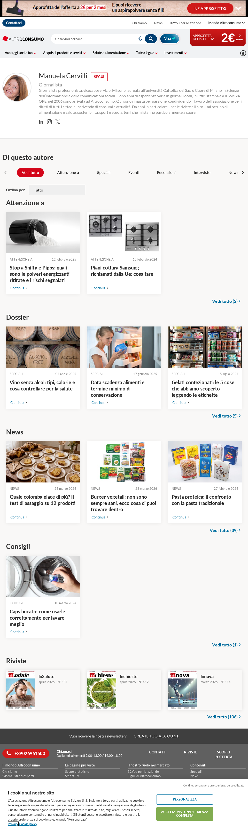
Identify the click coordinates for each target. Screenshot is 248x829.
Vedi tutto (30, 172)
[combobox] (104, 39)
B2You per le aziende (185, 23)
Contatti (158, 752)
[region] (124, 804)
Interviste (202, 172)
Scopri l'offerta (224, 754)
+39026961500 (26, 753)
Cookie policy (28, 824)
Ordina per (15, 189)
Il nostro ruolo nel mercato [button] (149, 765)
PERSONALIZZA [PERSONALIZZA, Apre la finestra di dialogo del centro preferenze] (185, 799)
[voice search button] (138, 38)
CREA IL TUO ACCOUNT (156, 736)
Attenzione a (68, 172)
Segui (99, 77)
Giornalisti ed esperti (18, 776)
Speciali (103, 172)
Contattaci (14, 23)
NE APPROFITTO (210, 8)
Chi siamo (139, 23)
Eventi (133, 172)
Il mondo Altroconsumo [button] (21, 765)
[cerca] (88, 38)
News (158, 23)
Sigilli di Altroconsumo (144, 776)
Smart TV (72, 776)
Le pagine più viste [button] (80, 765)
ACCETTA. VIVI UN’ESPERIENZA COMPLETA (184, 814)
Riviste (191, 752)
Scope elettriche (77, 771)
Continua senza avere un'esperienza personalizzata (213, 785)
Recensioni (166, 172)
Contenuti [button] (198, 765)
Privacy (13, 824)
